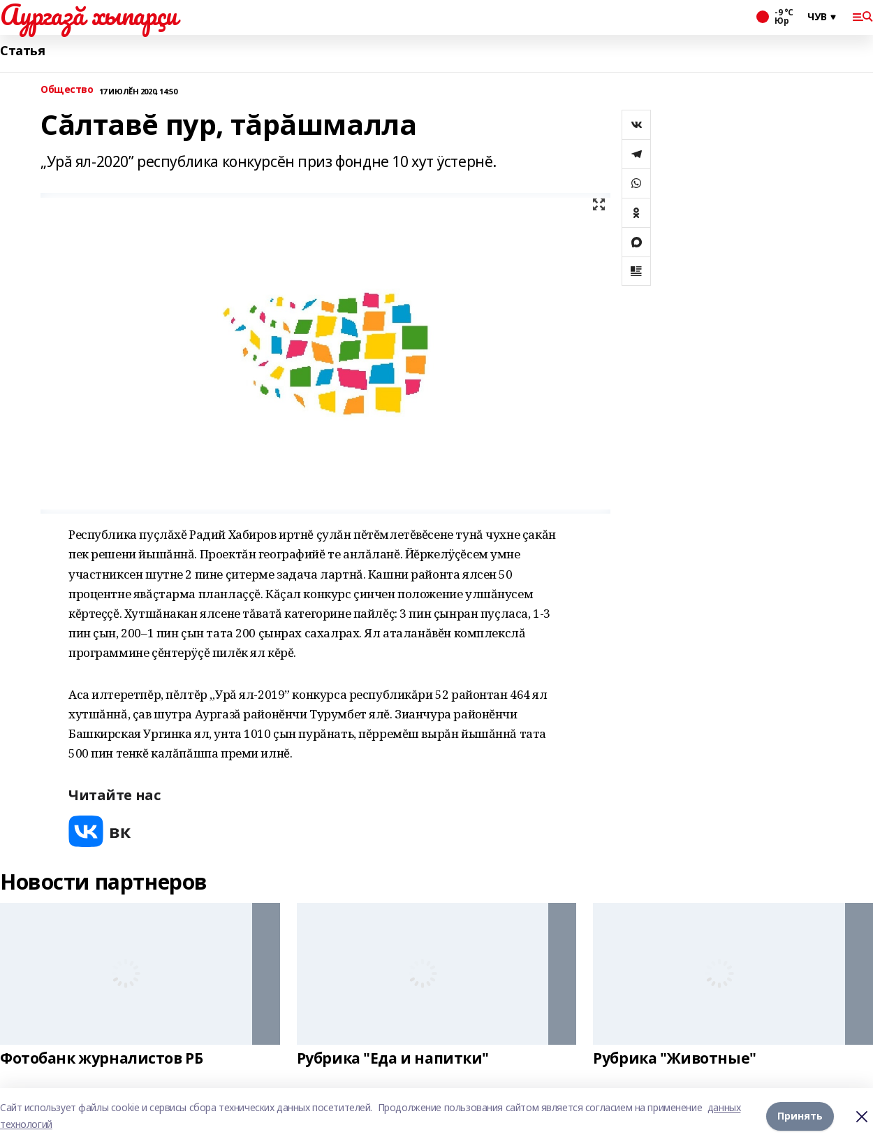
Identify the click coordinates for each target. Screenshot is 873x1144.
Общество (67, 90)
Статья (22, 50)
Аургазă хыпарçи (88, 14)
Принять (800, 1115)
